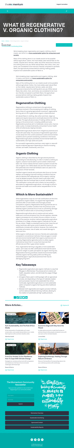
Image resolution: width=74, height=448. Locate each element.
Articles (7, 41)
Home (3, 41)
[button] (66, 11)
